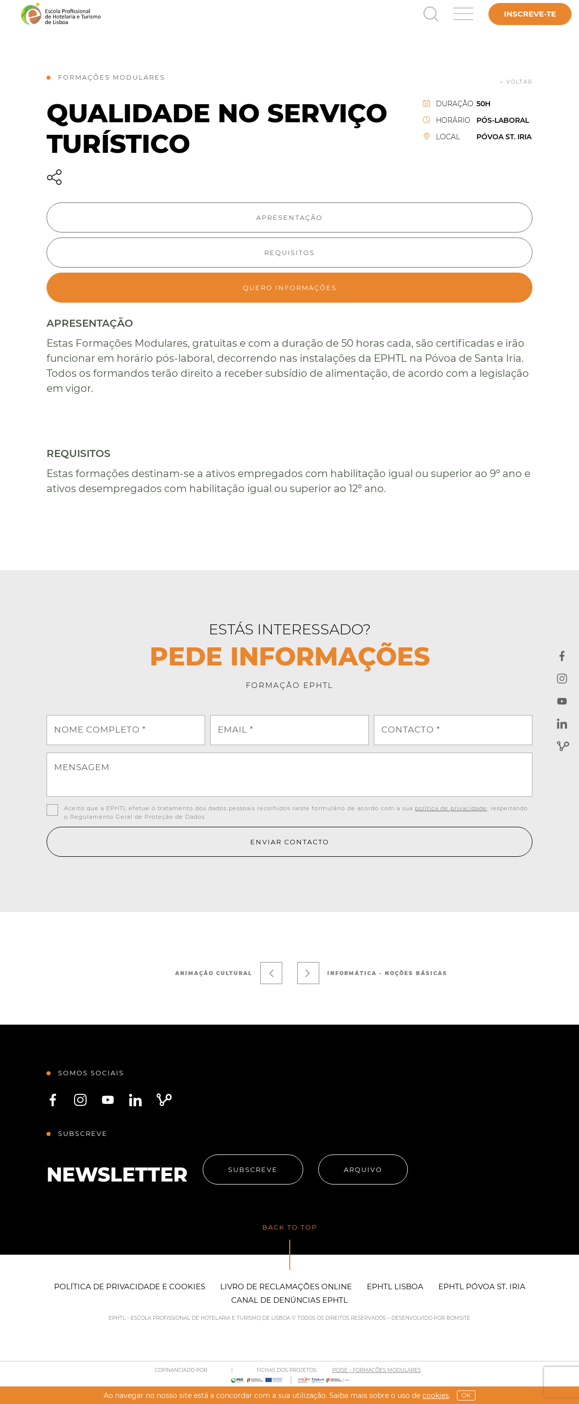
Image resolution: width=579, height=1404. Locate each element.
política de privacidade (451, 808)
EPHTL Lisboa (395, 1286)
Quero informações (290, 288)
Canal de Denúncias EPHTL (289, 1300)
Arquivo (363, 1169)
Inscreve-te (530, 14)
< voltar (516, 82)
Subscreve (253, 1169)
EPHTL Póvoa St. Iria (481, 1286)
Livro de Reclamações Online (286, 1286)
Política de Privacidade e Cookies (129, 1286)
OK (466, 1395)
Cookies (435, 1395)
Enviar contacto (289, 842)
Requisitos (289, 253)
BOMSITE (458, 1318)
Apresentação (289, 217)
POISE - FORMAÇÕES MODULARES (376, 1370)
